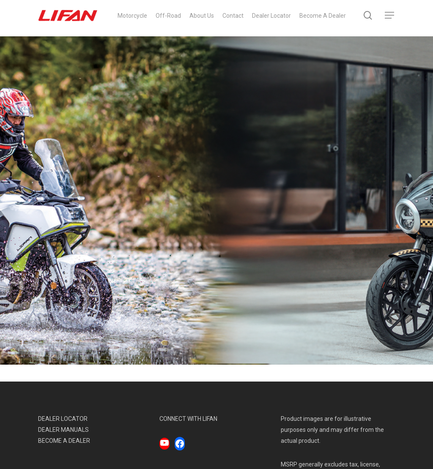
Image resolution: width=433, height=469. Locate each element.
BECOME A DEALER (64, 440)
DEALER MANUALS (63, 429)
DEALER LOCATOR (63, 418)
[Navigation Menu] (390, 18)
